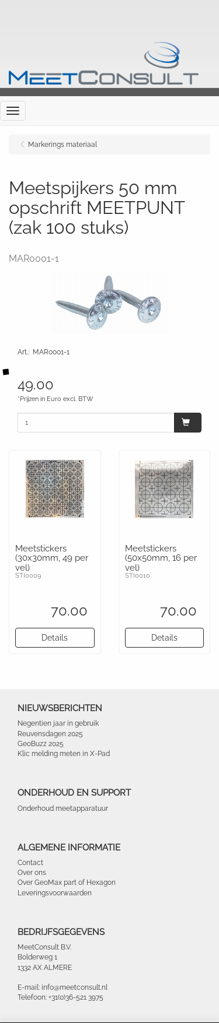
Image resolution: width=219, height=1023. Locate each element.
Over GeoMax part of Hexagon (67, 882)
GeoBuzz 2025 (41, 744)
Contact (30, 863)
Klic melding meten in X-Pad (64, 754)
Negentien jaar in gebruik (58, 723)
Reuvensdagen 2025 (50, 734)
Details (54, 637)
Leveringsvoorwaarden (55, 893)
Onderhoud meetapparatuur (63, 808)
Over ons (32, 873)
